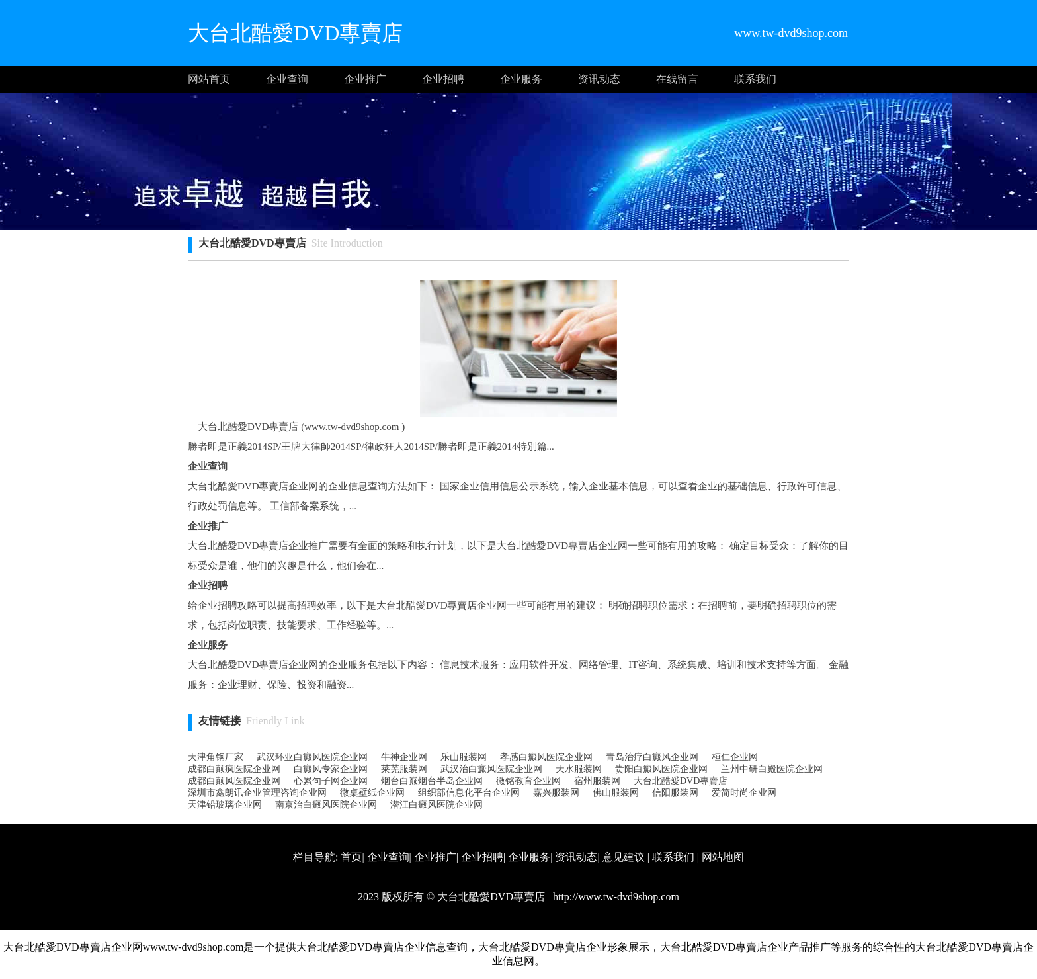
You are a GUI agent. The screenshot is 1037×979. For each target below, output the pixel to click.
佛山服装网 (616, 793)
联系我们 (755, 79)
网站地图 (723, 857)
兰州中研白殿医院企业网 (772, 769)
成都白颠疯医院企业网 (234, 769)
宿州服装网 (597, 781)
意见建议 (623, 857)
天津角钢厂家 (215, 757)
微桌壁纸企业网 (372, 793)
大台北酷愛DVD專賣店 (680, 781)
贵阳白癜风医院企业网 (661, 769)
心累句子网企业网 (331, 781)
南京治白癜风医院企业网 (326, 805)
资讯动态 (599, 79)
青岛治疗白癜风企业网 (652, 757)
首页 (351, 857)
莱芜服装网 (404, 769)
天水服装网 (579, 769)
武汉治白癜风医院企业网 (491, 769)
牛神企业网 (404, 757)
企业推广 (365, 79)
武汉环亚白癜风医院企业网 (312, 757)
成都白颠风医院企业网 (234, 781)
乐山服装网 (463, 757)
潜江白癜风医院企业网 (436, 805)
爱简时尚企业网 (744, 793)
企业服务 (521, 79)
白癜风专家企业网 (331, 769)
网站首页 (209, 79)
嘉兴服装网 (556, 793)
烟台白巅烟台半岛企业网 (432, 781)
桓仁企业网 (735, 757)
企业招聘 (443, 79)
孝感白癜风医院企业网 (546, 757)
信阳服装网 (675, 793)
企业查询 (287, 79)
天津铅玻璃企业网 (225, 805)
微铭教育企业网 (528, 781)
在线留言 (677, 79)
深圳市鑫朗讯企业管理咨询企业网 (257, 793)
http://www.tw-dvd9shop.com (614, 896)
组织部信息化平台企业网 (469, 793)
